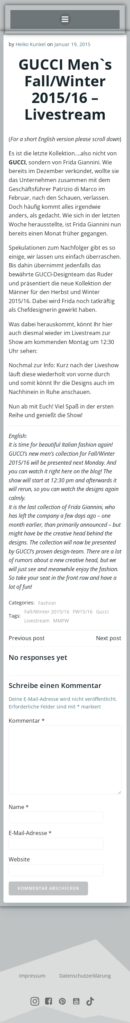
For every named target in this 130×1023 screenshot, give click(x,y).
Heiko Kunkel (31, 44)
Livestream (37, 620)
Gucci (102, 611)
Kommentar (27, 720)
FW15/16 (83, 611)
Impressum (32, 975)
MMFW (61, 620)
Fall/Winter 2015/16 (46, 611)
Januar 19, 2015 (72, 44)
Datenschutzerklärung (85, 975)
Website (19, 859)
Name (19, 807)
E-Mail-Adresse (30, 833)
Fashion (47, 603)
